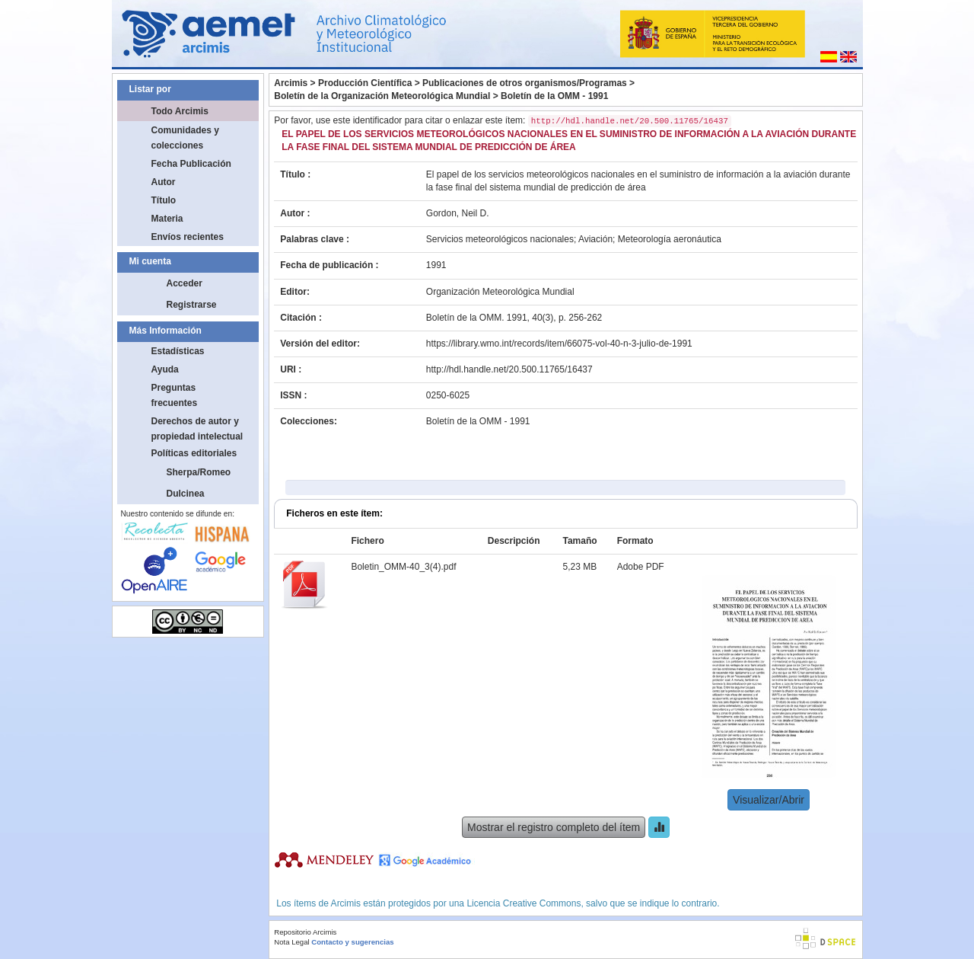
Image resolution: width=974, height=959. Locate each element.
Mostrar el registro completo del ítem (553, 827)
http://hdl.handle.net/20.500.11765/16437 (509, 369)
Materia (167, 218)
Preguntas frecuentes (174, 395)
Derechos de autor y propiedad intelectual (197, 429)
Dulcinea (186, 493)
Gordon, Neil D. (457, 213)
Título (164, 200)
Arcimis (290, 83)
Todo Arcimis (179, 111)
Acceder (184, 283)
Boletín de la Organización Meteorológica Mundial (382, 96)
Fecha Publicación (191, 163)
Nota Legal (291, 942)
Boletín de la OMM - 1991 (554, 96)
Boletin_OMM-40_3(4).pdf (403, 566)
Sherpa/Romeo (199, 472)
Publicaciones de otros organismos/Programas (524, 83)
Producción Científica (365, 83)
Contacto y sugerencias (352, 942)
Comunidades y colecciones (185, 138)
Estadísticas (178, 351)
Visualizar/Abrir (768, 800)
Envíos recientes (187, 237)
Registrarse (192, 304)
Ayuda (165, 369)
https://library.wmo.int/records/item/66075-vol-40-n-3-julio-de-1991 (559, 343)
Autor (163, 182)
